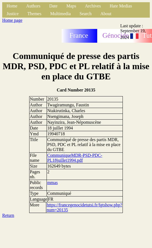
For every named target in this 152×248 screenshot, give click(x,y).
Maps (71, 6)
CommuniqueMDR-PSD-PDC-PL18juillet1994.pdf (74, 158)
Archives (93, 6)
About (105, 13)
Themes (35, 13)
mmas (52, 182)
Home (12, 6)
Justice (13, 13)
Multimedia (60, 13)
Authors (33, 6)
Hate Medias (121, 6)
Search (86, 13)
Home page (12, 20)
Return (8, 215)
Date (53, 6)
